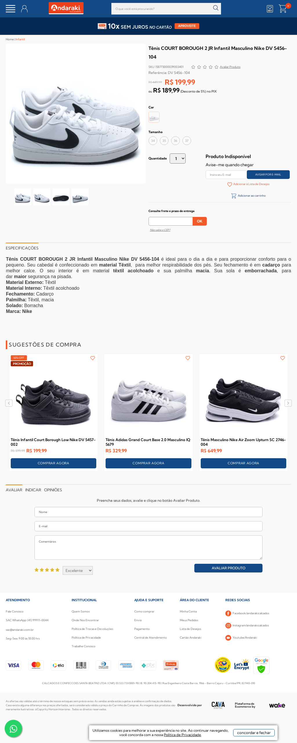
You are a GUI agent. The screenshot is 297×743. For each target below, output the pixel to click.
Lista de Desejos (190, 629)
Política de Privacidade (86, 637)
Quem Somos (81, 611)
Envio (138, 620)
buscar (216, 8)
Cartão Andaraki (190, 637)
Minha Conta (188, 611)
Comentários (148, 547)
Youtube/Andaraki (241, 638)
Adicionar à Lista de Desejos (251, 184)
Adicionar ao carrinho (251, 195)
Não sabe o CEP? (160, 229)
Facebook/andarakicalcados (247, 613)
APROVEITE (187, 26)
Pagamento (142, 629)
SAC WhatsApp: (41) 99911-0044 (27, 620)
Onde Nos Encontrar (85, 620)
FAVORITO (92, 358)
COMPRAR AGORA (53, 463)
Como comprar (144, 611)
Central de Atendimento (150, 637)
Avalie (230, 67)
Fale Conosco (14, 611)
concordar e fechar (254, 732)
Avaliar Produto (228, 568)
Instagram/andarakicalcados (247, 625)
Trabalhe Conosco (83, 646)
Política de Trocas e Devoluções (92, 629)
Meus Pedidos (189, 620)
